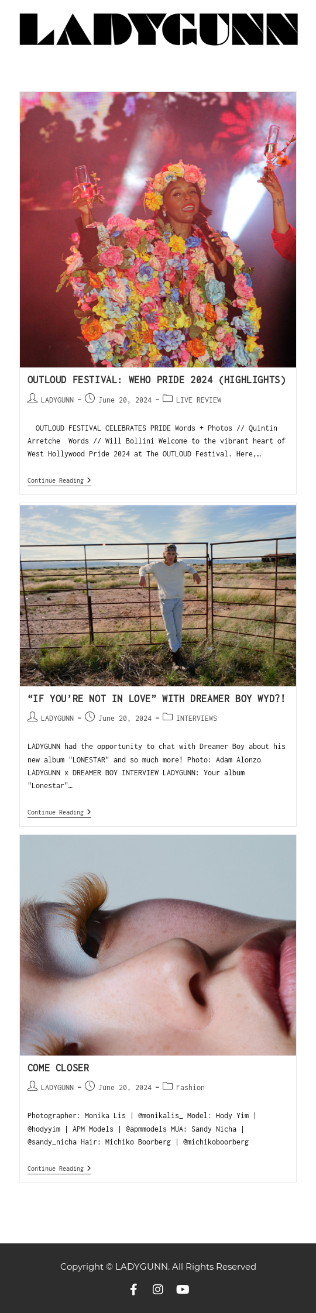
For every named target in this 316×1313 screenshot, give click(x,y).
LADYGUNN (57, 400)
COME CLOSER (59, 1068)
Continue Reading (59, 480)
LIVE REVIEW (198, 400)
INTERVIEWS (196, 718)
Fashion (190, 1087)
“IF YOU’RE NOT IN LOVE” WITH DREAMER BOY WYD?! (157, 698)
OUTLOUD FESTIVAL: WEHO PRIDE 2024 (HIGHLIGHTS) (157, 379)
